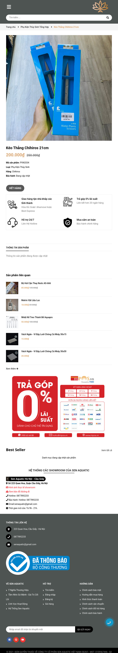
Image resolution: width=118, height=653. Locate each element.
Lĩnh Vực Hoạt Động (18, 592)
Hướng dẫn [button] (86, 572)
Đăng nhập (50, 583)
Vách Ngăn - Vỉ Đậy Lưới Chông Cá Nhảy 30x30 (43, 342)
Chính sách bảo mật (91, 578)
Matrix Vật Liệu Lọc (30, 298)
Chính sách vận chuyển (93, 592)
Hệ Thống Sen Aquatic (19, 597)
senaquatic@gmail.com (25, 532)
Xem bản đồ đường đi (18, 480)
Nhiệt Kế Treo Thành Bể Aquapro (37, 312)
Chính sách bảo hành (92, 601)
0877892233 (20, 525)
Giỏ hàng (49, 592)
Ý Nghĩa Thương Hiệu (18, 578)
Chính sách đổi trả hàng (93, 597)
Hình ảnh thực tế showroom (22, 475)
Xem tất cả (107, 438)
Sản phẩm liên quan (18, 275)
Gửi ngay (85, 617)
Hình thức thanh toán (92, 587)
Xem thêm (12, 357)
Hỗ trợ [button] (47, 572)
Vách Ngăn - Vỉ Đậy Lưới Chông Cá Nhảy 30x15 (43, 327)
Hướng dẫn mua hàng (92, 583)
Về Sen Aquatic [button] (15, 572)
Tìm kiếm (49, 578)
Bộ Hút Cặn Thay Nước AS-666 (36, 283)
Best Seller (15, 437)
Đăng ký (49, 587)
